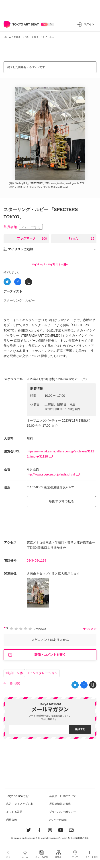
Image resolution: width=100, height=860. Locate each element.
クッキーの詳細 (57, 819)
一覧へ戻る (13, 683)
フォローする (31, 227)
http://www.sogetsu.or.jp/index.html (53, 474)
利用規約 (11, 819)
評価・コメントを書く (37, 655)
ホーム (7, 37)
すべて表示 (89, 629)
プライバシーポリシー (62, 811)
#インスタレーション (42, 673)
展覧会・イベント (22, 37)
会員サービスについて (62, 796)
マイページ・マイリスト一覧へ (50, 264)
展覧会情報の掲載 (60, 803)
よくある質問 (14, 811)
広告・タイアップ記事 (19, 803)
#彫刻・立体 (14, 673)
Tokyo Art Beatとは (17, 796)
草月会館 (10, 227)
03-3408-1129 (36, 560)
